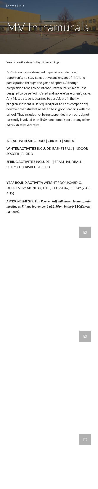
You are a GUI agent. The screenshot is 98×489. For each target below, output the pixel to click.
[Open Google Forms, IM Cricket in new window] (85, 336)
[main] (49, 26)
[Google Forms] (49, 273)
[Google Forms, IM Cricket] (49, 377)
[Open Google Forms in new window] (85, 232)
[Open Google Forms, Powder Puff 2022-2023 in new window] (85, 439)
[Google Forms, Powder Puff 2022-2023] (49, 459)
